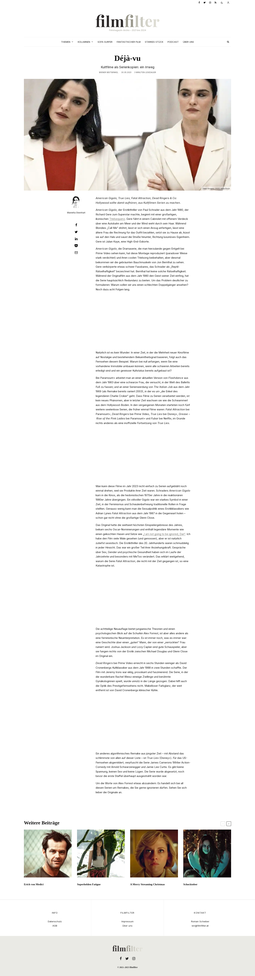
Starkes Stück (154, 41)
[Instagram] (210, 2)
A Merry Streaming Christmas (147, 885)
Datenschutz (55, 921)
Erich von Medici (34, 885)
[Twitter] (204, 2)
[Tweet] (76, 231)
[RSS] (215, 2)
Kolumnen (84, 41)
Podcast (173, 41)
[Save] (76, 245)
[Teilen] (76, 225)
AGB (54, 925)
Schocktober (190, 885)
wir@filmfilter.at (200, 925)
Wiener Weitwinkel (108, 72)
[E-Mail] (76, 252)
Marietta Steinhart (76, 212)
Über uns (188, 41)
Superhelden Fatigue (89, 885)
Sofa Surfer (105, 41)
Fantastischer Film (129, 41)
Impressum (127, 921)
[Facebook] (199, 2)
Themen (65, 41)
